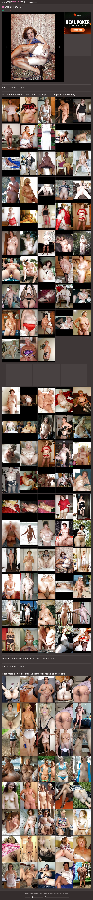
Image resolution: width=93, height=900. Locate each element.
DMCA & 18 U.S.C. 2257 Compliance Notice (57, 897)
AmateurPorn (14, 2)
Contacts (27, 897)
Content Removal (37, 897)
